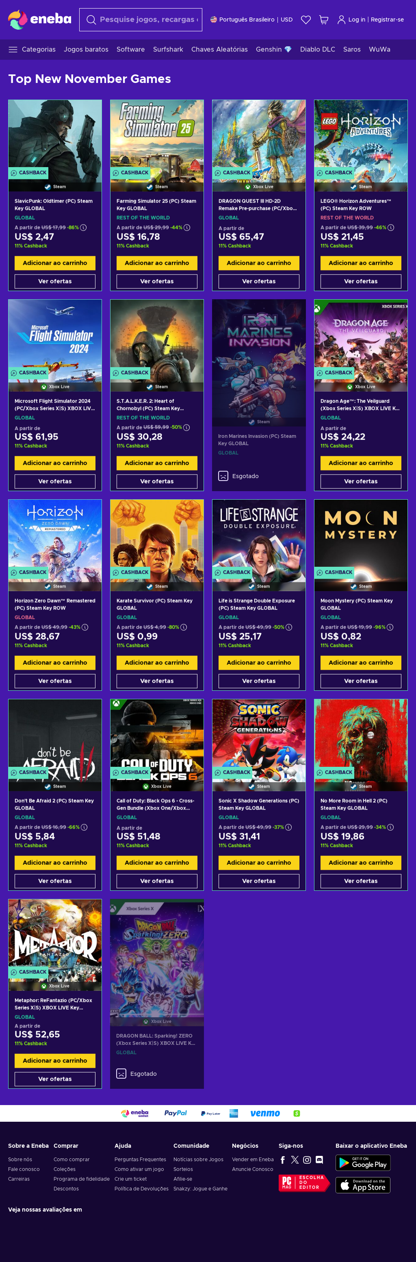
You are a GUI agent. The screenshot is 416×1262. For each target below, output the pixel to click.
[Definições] (251, 20)
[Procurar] (141, 20)
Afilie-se (182, 1179)
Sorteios (183, 1169)
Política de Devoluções (142, 1188)
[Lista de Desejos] (306, 19)
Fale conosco (24, 1169)
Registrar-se (387, 20)
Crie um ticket (131, 1179)
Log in (351, 20)
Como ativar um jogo (139, 1169)
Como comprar (72, 1159)
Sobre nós (20, 1159)
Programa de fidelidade (82, 1179)
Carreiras (19, 1179)
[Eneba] (39, 19)
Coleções (65, 1169)
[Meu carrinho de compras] (324, 19)
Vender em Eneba (253, 1159)
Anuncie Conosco (252, 1169)
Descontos (66, 1188)
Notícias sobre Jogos (198, 1159)
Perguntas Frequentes (140, 1159)
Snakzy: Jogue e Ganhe (200, 1188)
